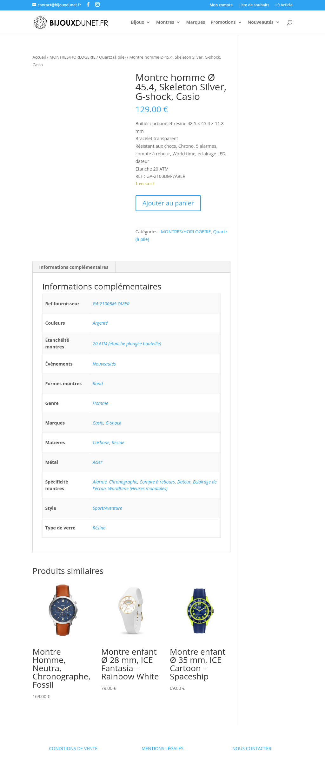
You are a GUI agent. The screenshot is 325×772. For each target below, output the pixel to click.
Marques (195, 22)
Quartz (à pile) (112, 57)
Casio (98, 423)
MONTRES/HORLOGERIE (73, 57)
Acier (97, 462)
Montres (165, 22)
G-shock (113, 423)
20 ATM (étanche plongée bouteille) (127, 344)
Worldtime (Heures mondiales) (138, 488)
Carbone (101, 442)
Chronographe (123, 482)
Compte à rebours (157, 482)
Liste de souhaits (253, 5)
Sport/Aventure (107, 508)
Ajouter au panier (168, 203)
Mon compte (221, 5)
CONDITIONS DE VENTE (73, 748)
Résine (118, 442)
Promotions (223, 22)
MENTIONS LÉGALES (162, 748)
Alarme (100, 482)
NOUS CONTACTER (251, 748)
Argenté (100, 323)
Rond (98, 383)
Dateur (183, 482)
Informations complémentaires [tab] (73, 267)
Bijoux (137, 22)
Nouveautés (260, 22)
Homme (100, 403)
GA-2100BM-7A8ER (111, 304)
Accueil (39, 57)
